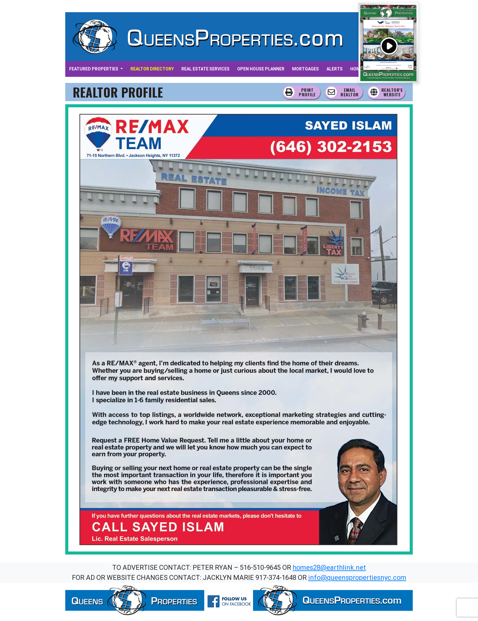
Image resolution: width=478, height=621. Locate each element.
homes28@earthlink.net (329, 567)
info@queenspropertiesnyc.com (357, 577)
